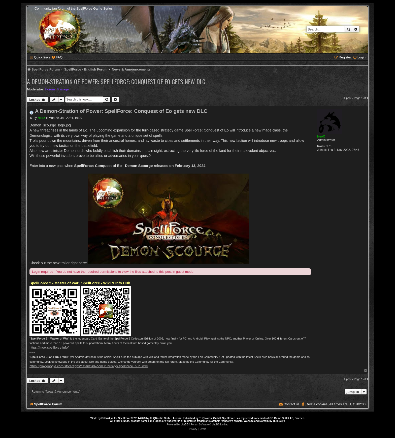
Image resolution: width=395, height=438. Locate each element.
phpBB (184, 424)
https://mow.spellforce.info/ (49, 347)
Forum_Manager (57, 89)
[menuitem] (56, 57)
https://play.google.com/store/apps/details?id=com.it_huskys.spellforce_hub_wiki (88, 366)
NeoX (321, 136)
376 (329, 146)
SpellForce (124, 418)
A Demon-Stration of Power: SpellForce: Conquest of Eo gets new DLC (116, 81)
